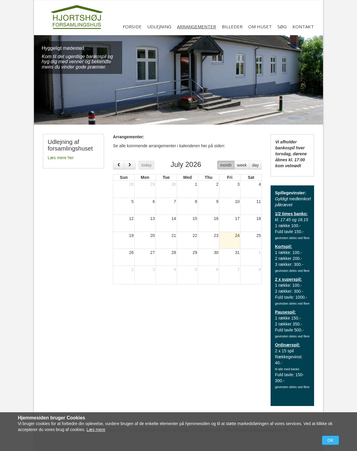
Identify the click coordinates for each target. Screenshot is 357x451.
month (226, 165)
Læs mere (95, 429)
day (255, 165)
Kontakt (303, 27)
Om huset (260, 27)
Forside (132, 27)
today (147, 165)
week (242, 165)
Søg (282, 27)
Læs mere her (61, 157)
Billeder (232, 27)
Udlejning (159, 27)
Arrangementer (196, 27)
